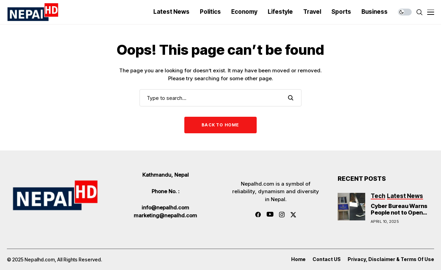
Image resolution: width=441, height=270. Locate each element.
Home (298, 259)
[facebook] (258, 214)
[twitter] (293, 214)
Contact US (326, 259)
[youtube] (270, 214)
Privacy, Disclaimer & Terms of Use (391, 259)
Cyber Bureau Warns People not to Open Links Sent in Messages (399, 215)
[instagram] (282, 214)
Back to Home (220, 124)
